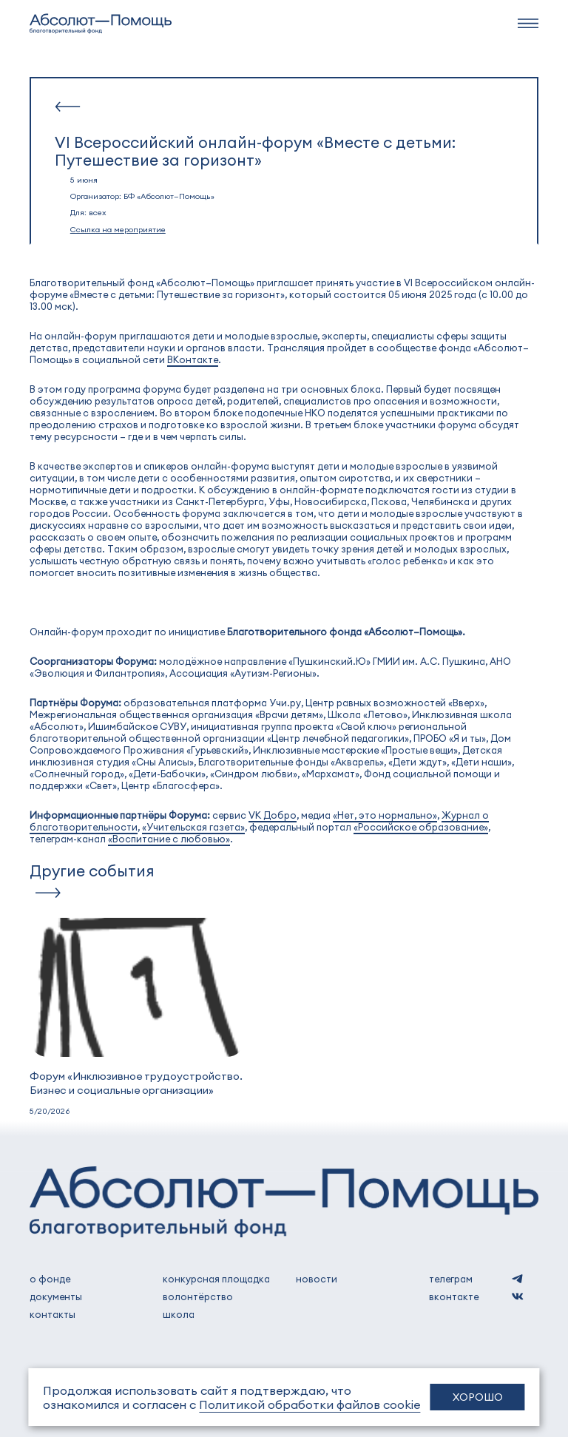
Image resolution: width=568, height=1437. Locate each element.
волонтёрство (198, 1296)
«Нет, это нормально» (385, 815)
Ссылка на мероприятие (118, 229)
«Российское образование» (421, 827)
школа (179, 1314)
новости (316, 1279)
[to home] (101, 23)
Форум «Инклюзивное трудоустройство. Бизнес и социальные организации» (136, 1082)
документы (56, 1296)
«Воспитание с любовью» (169, 839)
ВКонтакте (192, 359)
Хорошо (478, 1396)
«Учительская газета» (193, 827)
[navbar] (528, 23)
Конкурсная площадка (216, 1279)
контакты (52, 1314)
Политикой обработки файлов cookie (309, 1404)
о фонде (50, 1279)
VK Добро (272, 815)
